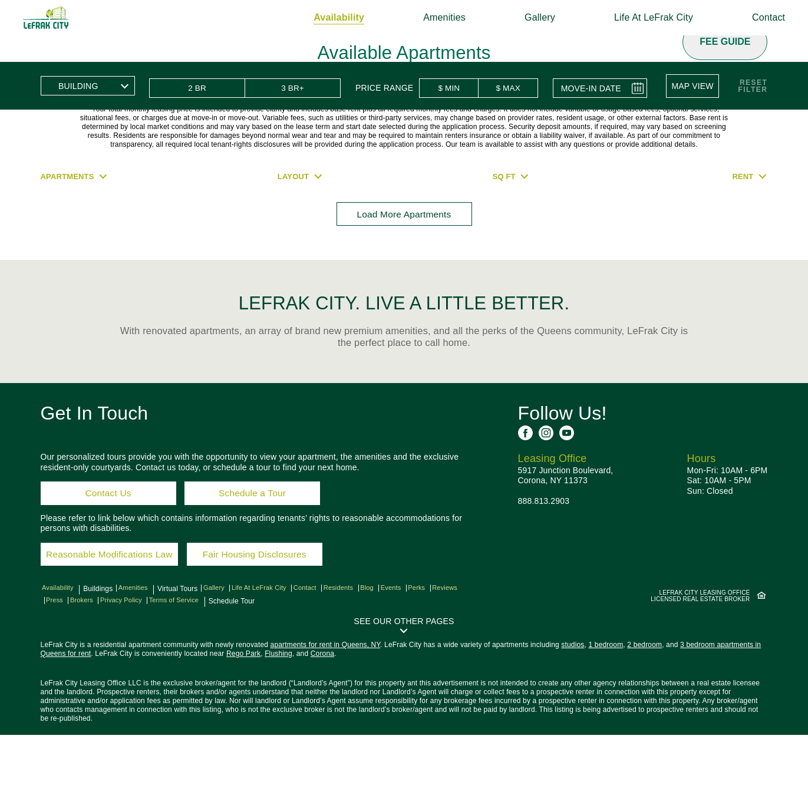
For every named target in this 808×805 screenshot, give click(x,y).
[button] (695, 85)
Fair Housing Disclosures (280, 620)
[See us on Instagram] (546, 490)
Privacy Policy (167, 669)
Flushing (278, 724)
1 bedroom (606, 715)
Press (93, 669)
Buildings (98, 658)
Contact (750, 17)
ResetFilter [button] (752, 85)
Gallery (522, 17)
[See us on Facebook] (525, 490)
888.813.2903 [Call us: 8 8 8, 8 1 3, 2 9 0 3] (544, 558)
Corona (322, 724)
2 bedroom (644, 715)
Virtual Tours (181, 658)
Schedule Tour (283, 669)
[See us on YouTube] (566, 490)
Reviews (62, 669)
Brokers (123, 669)
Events (416, 658)
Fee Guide (725, 42)
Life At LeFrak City (635, 17)
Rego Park (243, 724)
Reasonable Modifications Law (120, 620)
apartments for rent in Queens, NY (326, 715)
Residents (358, 658)
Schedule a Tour (255, 553)
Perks (445, 658)
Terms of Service (225, 669)
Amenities (426, 17)
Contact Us (108, 553)
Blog (389, 658)
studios (572, 715)
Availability (321, 17)
